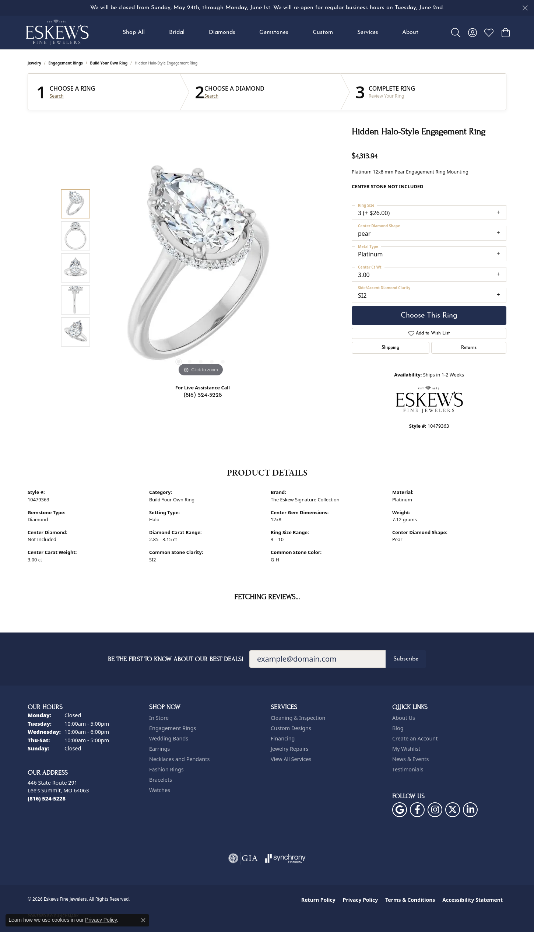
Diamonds (222, 32)
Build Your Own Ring (109, 63)
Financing (283, 738)
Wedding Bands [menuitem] (168, 738)
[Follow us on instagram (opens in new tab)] (435, 809)
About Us (403, 717)
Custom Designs (291, 728)
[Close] (525, 8)
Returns (469, 348)
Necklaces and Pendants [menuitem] (179, 759)
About (410, 32)
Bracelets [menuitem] (160, 779)
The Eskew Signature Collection (305, 499)
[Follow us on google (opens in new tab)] (399, 809)
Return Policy (318, 899)
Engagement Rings (66, 63)
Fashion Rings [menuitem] (166, 769)
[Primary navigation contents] (270, 32)
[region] (200, 267)
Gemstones (273, 32)
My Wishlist (406, 748)
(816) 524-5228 (202, 395)
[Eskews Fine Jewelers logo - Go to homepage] (57, 32)
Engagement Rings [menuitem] (172, 728)
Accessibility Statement (472, 899)
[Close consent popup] (143, 920)
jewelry (34, 63)
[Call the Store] (47, 798)
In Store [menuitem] (159, 717)
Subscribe (405, 659)
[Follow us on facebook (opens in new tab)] (417, 809)
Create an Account (415, 738)
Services (367, 32)
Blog (398, 728)
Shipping (390, 348)
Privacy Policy (360, 899)
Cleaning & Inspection (298, 717)
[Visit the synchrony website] (285, 858)
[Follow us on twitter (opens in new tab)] (452, 809)
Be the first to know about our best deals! (175, 659)
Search (57, 96)
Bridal (177, 32)
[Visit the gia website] (243, 858)
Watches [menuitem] (159, 789)
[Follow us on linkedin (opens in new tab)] (470, 809)
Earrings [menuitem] (159, 748)
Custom (323, 32)
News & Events (410, 759)
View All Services (291, 759)
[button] (455, 32)
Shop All (134, 32)
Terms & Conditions (410, 899)
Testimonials (407, 769)
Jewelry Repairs (289, 748)
